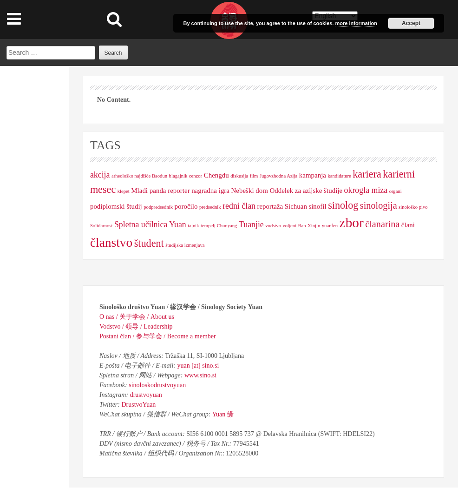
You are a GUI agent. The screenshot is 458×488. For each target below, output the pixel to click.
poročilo (186, 206)
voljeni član (294, 225)
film (254, 175)
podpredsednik (158, 207)
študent (149, 243)
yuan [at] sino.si (198, 365)
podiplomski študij (116, 206)
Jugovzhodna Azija (278, 175)
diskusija (239, 175)
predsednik (210, 207)
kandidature (339, 175)
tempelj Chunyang (219, 225)
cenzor (195, 175)
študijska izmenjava (184, 245)
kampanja (312, 175)
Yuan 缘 (222, 414)
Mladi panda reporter (160, 190)
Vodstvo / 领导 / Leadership (136, 326)
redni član (238, 206)
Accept (411, 23)
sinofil (317, 206)
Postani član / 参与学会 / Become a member (157, 336)
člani (408, 225)
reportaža (270, 206)
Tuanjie (251, 224)
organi (395, 191)
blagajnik (178, 175)
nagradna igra (210, 190)
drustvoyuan (146, 394)
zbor (352, 222)
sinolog (343, 205)
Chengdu (216, 175)
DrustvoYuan (138, 404)
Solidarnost (101, 225)
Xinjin (314, 225)
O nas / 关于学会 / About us (136, 316)
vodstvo (273, 225)
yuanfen (330, 225)
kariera (367, 174)
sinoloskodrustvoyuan (157, 385)
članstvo (111, 243)
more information (356, 23)
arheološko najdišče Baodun (139, 175)
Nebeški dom (249, 190)
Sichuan (296, 206)
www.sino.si (200, 375)
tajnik (193, 225)
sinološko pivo (413, 207)
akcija (100, 174)
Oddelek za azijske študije (305, 190)
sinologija (378, 205)
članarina (382, 224)
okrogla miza (366, 190)
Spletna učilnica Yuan (150, 224)
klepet (124, 191)
